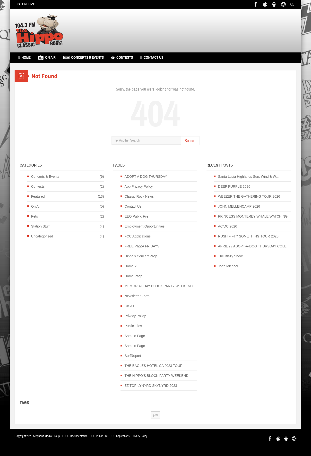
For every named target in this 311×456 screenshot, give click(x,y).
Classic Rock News (139, 196)
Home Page (134, 276)
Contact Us (151, 57)
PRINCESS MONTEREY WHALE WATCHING (253, 216)
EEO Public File (136, 216)
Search (190, 140)
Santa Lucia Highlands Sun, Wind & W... (248, 176)
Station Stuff (40, 226)
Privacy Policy (135, 316)
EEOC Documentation (74, 436)
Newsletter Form (137, 296)
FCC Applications (138, 236)
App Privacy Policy (139, 186)
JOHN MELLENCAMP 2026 (239, 206)
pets (155, 415)
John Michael (228, 266)
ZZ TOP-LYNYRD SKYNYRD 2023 (151, 386)
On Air (47, 57)
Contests (122, 57)
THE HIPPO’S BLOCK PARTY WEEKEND (157, 376)
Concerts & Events (83, 57)
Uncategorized (42, 236)
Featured (38, 196)
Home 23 (131, 266)
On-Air (129, 306)
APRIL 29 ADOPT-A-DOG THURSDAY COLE (252, 246)
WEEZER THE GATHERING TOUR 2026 (249, 196)
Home (24, 57)
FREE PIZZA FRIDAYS (142, 246)
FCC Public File (99, 436)
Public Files (133, 326)
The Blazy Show (230, 256)
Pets (34, 216)
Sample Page (135, 336)
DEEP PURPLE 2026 (234, 186)
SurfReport (133, 356)
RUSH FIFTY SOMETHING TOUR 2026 (248, 236)
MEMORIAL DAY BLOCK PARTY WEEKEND (159, 286)
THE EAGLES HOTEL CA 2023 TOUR (154, 366)
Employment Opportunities (145, 226)
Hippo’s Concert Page (141, 256)
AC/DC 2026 (227, 226)
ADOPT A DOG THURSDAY (146, 176)
